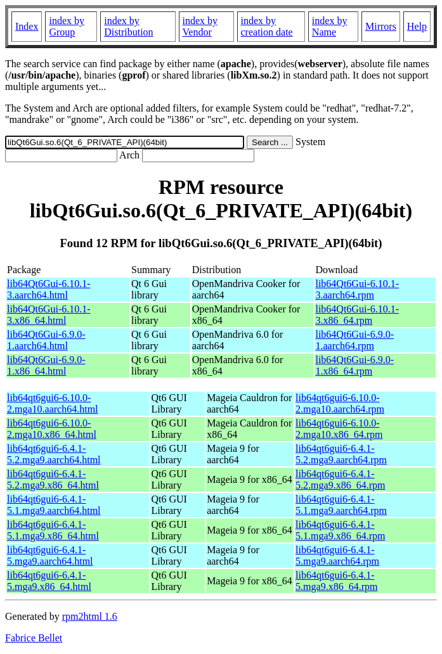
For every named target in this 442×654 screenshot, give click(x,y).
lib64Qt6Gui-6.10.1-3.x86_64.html (49, 315)
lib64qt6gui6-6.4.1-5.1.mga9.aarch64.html (54, 505)
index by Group (66, 26)
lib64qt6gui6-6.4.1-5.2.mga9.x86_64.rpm (340, 479)
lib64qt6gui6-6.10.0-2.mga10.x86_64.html (51, 429)
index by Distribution (128, 26)
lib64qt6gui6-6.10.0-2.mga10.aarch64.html (52, 403)
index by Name (330, 26)
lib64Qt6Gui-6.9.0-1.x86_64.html (46, 365)
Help (417, 26)
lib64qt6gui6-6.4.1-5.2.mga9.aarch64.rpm (341, 454)
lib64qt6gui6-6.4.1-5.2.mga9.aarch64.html (54, 454)
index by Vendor (200, 26)
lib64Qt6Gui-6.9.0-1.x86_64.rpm (354, 365)
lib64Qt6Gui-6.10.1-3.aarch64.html (49, 289)
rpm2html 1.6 (89, 616)
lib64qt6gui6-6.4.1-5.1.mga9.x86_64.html (53, 530)
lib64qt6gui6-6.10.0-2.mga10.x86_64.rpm (339, 429)
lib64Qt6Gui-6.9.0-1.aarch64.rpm (354, 340)
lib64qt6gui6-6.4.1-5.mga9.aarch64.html (50, 555)
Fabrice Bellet (33, 637)
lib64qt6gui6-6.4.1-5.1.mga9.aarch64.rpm (341, 505)
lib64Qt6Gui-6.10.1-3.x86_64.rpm (357, 315)
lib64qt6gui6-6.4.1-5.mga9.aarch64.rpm (337, 555)
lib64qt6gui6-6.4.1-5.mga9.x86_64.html (49, 581)
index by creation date (267, 26)
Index (26, 26)
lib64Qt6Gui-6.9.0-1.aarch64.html (46, 340)
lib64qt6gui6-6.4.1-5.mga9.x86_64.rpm (336, 581)
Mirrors (380, 26)
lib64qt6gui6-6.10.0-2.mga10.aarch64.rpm (340, 403)
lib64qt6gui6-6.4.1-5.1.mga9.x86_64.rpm (340, 530)
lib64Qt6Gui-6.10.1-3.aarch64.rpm (357, 289)
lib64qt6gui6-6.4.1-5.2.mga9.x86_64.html (53, 479)
